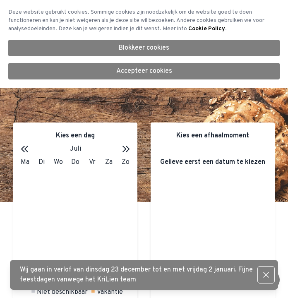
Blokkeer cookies (144, 48)
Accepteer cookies (144, 71)
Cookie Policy (206, 28)
